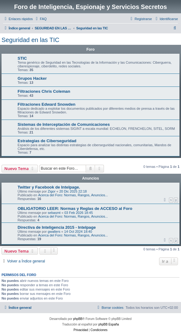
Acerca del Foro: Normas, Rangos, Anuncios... (73, 195)
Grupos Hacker (32, 78)
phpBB (77, 319)
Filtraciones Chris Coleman (44, 91)
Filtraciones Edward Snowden (47, 104)
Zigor (52, 191)
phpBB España (108, 324)
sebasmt (54, 213)
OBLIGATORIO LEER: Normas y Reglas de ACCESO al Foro (75, 208)
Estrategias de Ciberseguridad (47, 140)
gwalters (54, 231)
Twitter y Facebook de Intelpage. (49, 187)
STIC (22, 58)
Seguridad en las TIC (31, 39)
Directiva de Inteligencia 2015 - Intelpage (57, 227)
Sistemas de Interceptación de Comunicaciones (64, 124)
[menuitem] (40, 19)
